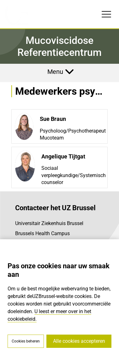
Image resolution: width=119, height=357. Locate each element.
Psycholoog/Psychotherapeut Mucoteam (73, 134)
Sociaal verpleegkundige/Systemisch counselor (73, 175)
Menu (55, 71)
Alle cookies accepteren (79, 341)
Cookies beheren (26, 341)
